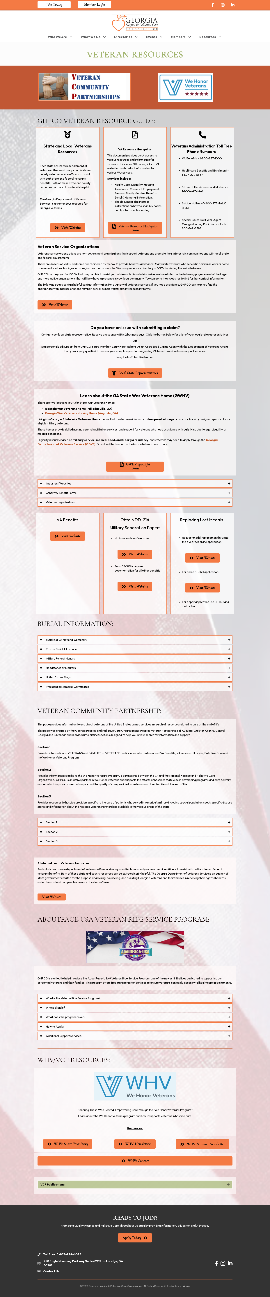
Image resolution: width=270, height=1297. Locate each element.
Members (178, 37)
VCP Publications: (52, 1184)
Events (151, 37)
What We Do (90, 37)
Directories (123, 37)
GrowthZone (182, 1286)
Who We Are (57, 37)
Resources (207, 37)
